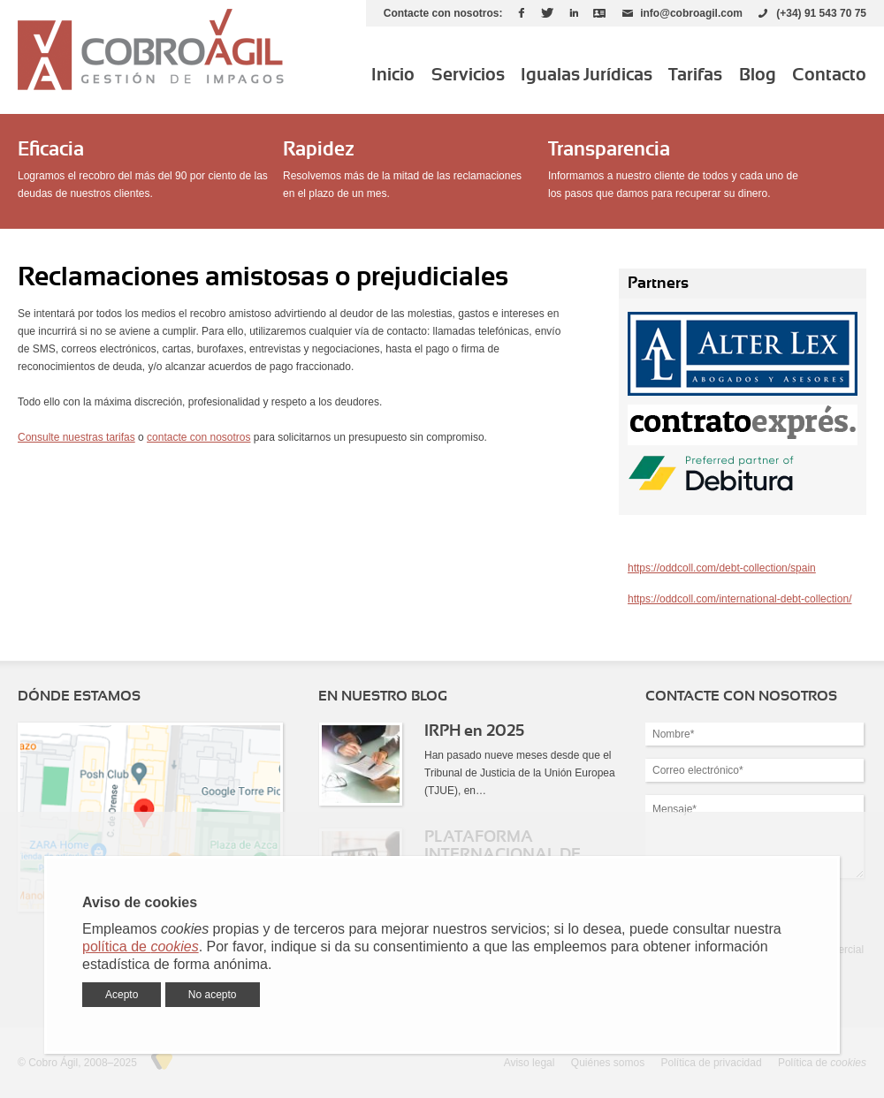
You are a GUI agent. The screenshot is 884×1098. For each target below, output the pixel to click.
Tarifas (695, 75)
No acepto (212, 994)
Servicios (468, 75)
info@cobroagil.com (691, 13)
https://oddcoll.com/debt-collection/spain (722, 568)
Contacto (829, 75)
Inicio (393, 75)
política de (140, 946)
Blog (757, 75)
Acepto (121, 994)
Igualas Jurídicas (586, 75)
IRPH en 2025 (474, 731)
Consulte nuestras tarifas (76, 437)
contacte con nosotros (198, 437)
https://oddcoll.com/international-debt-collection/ (739, 599)
